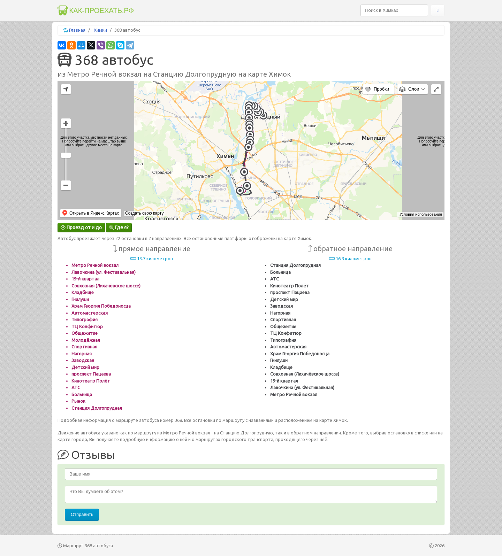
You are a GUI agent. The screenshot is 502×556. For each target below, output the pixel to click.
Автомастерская (89, 312)
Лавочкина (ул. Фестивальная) (103, 272)
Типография (84, 319)
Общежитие (84, 333)
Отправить (82, 514)
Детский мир (85, 367)
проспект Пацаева (91, 373)
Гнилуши (80, 299)
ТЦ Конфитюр (87, 326)
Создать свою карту (144, 213)
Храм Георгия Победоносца (101, 305)
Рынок (78, 401)
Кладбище (82, 292)
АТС (75, 387)
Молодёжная (85, 340)
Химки (100, 30)
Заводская (82, 360)
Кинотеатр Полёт (90, 380)
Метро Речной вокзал (95, 265)
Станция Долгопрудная (96, 408)
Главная (77, 30)
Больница (81, 394)
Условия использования (421, 214)
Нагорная (81, 353)
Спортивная (84, 346)
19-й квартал (85, 278)
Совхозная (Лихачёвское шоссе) (105, 285)
